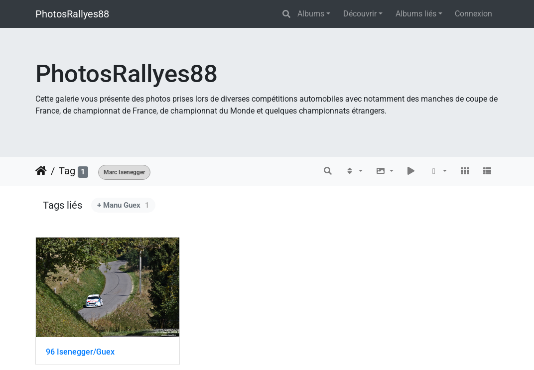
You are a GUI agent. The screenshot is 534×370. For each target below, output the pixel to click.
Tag (67, 171)
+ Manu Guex (123, 205)
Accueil (41, 170)
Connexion (473, 13)
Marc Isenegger (124, 172)
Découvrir (360, 13)
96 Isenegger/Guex (80, 352)
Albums (310, 13)
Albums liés (416, 13)
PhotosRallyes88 (72, 14)
